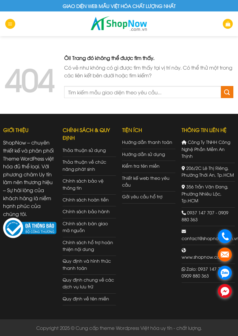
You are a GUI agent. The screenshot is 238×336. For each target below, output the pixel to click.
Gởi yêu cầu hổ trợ (142, 196)
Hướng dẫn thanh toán (147, 142)
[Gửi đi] (227, 92)
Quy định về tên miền (86, 298)
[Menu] (10, 24)
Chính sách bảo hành (86, 211)
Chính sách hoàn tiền (86, 199)
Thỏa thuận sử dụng (84, 150)
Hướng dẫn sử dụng (143, 154)
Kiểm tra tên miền (141, 166)
